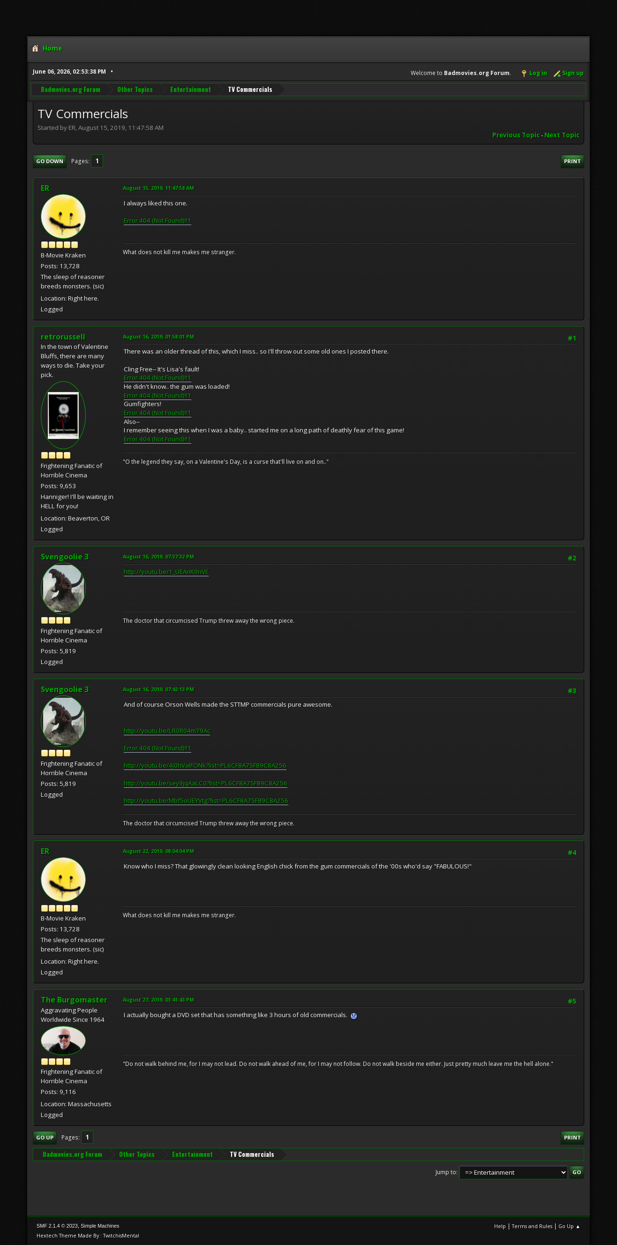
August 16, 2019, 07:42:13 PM (158, 689)
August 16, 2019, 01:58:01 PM (158, 336)
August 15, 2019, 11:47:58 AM (158, 187)
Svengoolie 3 (65, 556)
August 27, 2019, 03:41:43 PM (158, 999)
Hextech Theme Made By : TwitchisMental (88, 1235)
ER (45, 188)
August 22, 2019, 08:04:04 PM (158, 850)
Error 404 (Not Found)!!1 (157, 220)
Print (572, 161)
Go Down (49, 161)
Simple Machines (100, 1226)
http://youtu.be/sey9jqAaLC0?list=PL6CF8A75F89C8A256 (205, 783)
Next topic (561, 135)
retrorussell (63, 337)
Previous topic (516, 135)
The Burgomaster (74, 1000)
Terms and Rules (532, 1226)
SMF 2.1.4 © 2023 (57, 1226)
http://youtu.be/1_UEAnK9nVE (166, 571)
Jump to (446, 1172)
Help (500, 1226)
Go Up (44, 1137)
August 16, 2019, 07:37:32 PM (158, 556)
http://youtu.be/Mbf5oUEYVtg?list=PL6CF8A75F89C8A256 (206, 800)
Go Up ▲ (569, 1226)
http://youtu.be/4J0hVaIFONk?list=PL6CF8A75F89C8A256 (205, 765)
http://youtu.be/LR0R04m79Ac (167, 730)
